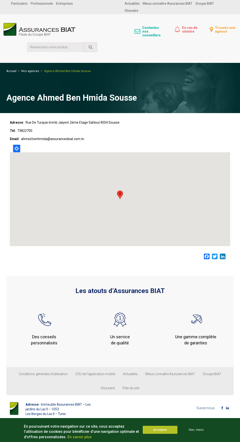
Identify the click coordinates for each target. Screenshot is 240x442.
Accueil (11, 69)
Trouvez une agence (225, 29)
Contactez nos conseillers (151, 31)
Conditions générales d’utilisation (43, 373)
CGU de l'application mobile (95, 373)
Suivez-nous (205, 407)
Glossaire (131, 10)
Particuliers (19, 3)
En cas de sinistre (190, 29)
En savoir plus (80, 437)
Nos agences (30, 69)
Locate (16, 147)
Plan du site (131, 387)
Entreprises (64, 3)
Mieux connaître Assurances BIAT (167, 3)
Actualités (132, 3)
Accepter (160, 429)
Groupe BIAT (204, 3)
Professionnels (42, 3)
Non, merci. (196, 429)
